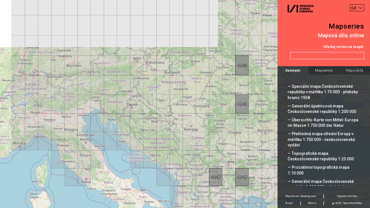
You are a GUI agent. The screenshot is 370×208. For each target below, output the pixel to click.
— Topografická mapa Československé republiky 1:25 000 (321, 156)
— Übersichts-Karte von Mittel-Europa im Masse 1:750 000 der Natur (323, 123)
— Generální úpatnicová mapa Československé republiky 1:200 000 (322, 109)
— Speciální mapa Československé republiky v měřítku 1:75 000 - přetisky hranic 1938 (323, 92)
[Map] (185, 104)
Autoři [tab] (289, 203)
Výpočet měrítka (347, 196)
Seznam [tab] (292, 70)
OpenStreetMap (352, 203)
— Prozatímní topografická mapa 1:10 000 (318, 170)
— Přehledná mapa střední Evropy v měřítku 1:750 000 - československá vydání (321, 139)
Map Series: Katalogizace (300, 196)
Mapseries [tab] (324, 70)
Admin (312, 203)
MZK (338, 203)
